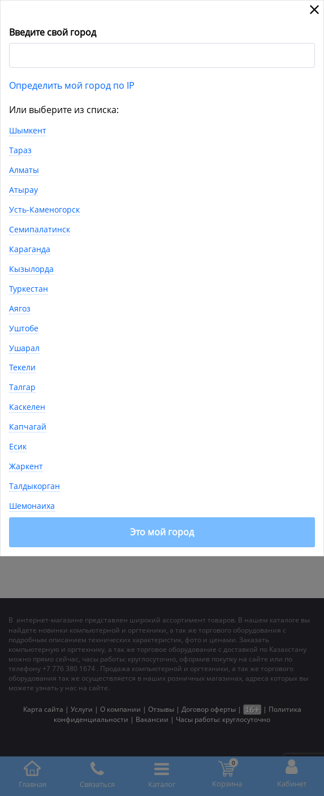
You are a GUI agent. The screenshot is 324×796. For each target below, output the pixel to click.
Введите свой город (52, 32)
